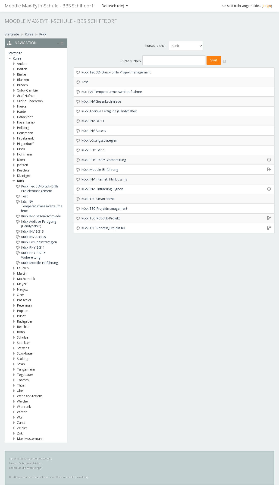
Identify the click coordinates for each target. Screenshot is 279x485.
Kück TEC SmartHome (98, 199)
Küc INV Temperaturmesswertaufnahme (111, 91)
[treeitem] (36, 53)
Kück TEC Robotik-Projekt (100, 218)
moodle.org (82, 477)
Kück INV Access (93, 130)
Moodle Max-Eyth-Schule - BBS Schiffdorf (49, 6)
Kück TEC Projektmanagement (104, 208)
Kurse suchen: (131, 61)
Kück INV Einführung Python (102, 189)
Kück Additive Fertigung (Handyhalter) (109, 111)
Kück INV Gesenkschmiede (101, 101)
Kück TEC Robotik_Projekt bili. (103, 228)
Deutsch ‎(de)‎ (114, 5)
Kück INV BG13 (92, 121)
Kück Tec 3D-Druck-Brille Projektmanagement (116, 72)
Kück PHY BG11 (93, 150)
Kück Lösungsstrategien (99, 140)
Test (84, 82)
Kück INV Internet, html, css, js (104, 179)
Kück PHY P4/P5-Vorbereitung (103, 160)
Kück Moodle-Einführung (99, 169)
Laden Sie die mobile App (25, 467)
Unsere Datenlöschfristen (25, 463)
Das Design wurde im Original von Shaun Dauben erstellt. (41, 477)
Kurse (17, 58)
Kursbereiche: (155, 45)
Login (267, 5)
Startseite (15, 53)
